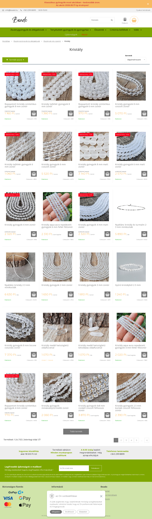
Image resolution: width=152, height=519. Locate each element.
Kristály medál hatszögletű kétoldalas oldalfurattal (91, 346)
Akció (84, 34)
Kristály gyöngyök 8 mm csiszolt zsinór (127, 105)
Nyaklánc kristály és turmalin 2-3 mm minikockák (131, 225)
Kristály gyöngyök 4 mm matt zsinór (93, 225)
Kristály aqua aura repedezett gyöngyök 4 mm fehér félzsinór (130, 346)
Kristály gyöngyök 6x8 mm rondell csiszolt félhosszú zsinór (91, 408)
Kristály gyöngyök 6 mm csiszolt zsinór (54, 165)
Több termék (76, 431)
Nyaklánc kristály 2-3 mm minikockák (17, 286)
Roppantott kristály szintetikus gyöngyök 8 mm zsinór (20, 105)
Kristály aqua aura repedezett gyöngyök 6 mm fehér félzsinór (57, 225)
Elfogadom (56, 512)
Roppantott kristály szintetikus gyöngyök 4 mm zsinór (20, 406)
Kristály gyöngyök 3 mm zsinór (93, 285)
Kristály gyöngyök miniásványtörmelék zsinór (55, 406)
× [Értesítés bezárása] (148, 4)
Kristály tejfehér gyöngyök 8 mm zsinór (56, 105)
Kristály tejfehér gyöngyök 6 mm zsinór (19, 165)
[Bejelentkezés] (125, 20)
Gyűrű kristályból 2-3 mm (128, 285)
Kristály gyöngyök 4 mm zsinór (20, 224)
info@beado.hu (11, 10)
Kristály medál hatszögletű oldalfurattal (55, 346)
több (138, 30)
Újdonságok (71, 34)
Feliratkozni (95, 468)
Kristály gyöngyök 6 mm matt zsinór (130, 165)
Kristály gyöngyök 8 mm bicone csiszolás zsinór (20, 346)
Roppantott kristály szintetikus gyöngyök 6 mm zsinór (94, 105)
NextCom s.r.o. (105, 515)
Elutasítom (83, 512)
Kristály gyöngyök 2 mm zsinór (57, 285)
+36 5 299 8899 (29, 10)
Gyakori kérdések (143, 10)
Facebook (105, 499)
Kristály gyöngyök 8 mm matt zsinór (93, 165)
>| (147, 440)
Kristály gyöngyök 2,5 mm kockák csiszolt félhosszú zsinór (128, 408)
